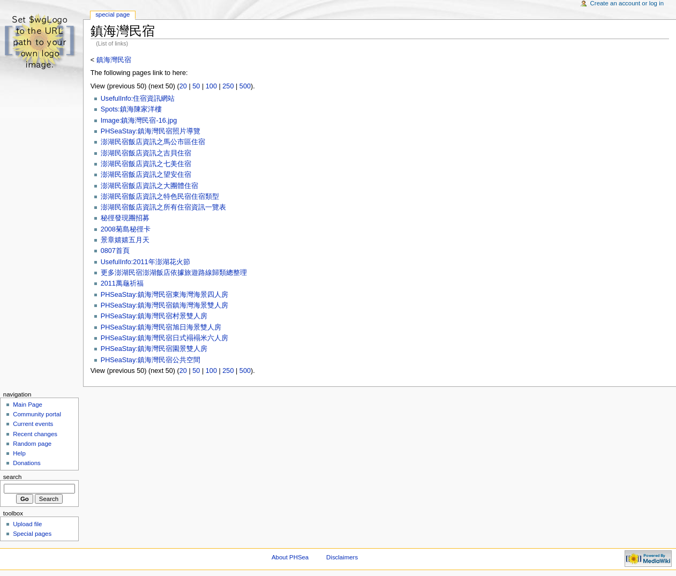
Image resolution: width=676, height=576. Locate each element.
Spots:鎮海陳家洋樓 (131, 109)
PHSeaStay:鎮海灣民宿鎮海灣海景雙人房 (164, 305)
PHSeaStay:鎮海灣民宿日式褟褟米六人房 (164, 338)
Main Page (27, 404)
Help (19, 453)
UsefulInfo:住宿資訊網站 (138, 98)
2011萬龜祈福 (122, 283)
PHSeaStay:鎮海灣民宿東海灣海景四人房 (164, 294)
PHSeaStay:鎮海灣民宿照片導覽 (150, 131)
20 (183, 86)
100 (211, 86)
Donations (27, 463)
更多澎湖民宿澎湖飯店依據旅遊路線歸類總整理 (174, 272)
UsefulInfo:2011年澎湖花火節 (145, 262)
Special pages (32, 533)
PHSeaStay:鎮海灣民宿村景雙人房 (154, 316)
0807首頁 (115, 251)
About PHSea (290, 557)
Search (12, 477)
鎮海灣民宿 (113, 60)
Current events (33, 424)
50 (196, 86)
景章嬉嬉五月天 (125, 240)
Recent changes (35, 434)
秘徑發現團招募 (125, 218)
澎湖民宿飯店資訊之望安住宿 (146, 174)
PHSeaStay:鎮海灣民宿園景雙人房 (154, 349)
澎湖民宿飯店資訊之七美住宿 (146, 164)
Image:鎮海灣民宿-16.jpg (139, 120)
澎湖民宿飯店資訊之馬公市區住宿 (153, 142)
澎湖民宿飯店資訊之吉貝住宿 (146, 153)
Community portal (37, 414)
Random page (32, 443)
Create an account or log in (627, 3)
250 (228, 86)
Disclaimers (342, 557)
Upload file (27, 524)
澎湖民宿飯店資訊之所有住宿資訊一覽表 (163, 207)
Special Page (112, 14)
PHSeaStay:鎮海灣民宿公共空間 (150, 360)
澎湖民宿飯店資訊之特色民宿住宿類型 (160, 196)
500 (245, 86)
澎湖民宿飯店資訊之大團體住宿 (149, 186)
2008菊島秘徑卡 (126, 229)
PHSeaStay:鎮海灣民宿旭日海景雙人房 (161, 327)
